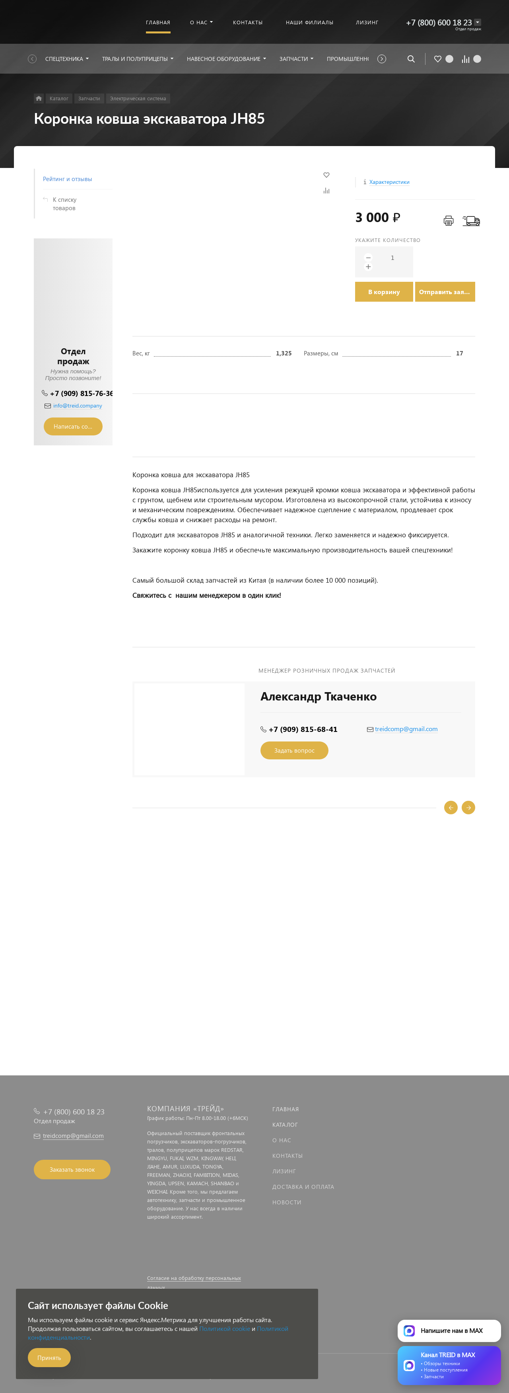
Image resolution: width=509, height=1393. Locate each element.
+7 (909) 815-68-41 (303, 729)
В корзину (384, 291)
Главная (285, 1109)
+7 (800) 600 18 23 (439, 22)
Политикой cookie (224, 1328)
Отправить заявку (447, 291)
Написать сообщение (78, 426)
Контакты (287, 1155)
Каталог (285, 1124)
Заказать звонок (72, 1169)
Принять (49, 1358)
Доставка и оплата (303, 1186)
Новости (286, 1202)
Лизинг (284, 1171)
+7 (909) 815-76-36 (82, 393)
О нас (281, 1140)
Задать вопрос (294, 750)
